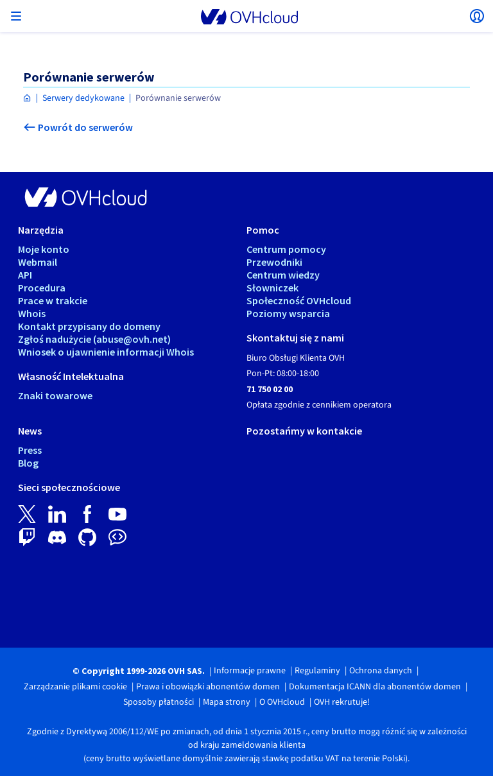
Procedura (41, 287)
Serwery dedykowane (83, 98)
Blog (28, 462)
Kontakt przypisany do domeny (89, 326)
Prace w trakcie (52, 300)
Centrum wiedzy (283, 274)
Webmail (37, 261)
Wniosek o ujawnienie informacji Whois (106, 351)
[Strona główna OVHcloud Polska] (27, 98)
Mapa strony (226, 702)
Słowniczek (272, 287)
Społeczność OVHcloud (298, 300)
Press (30, 450)
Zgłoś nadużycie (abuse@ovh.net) (94, 338)
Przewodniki (274, 261)
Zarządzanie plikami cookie (75, 686)
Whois (32, 313)
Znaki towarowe (55, 395)
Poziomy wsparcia (288, 313)
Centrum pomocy (286, 249)
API (25, 274)
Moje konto (43, 249)
